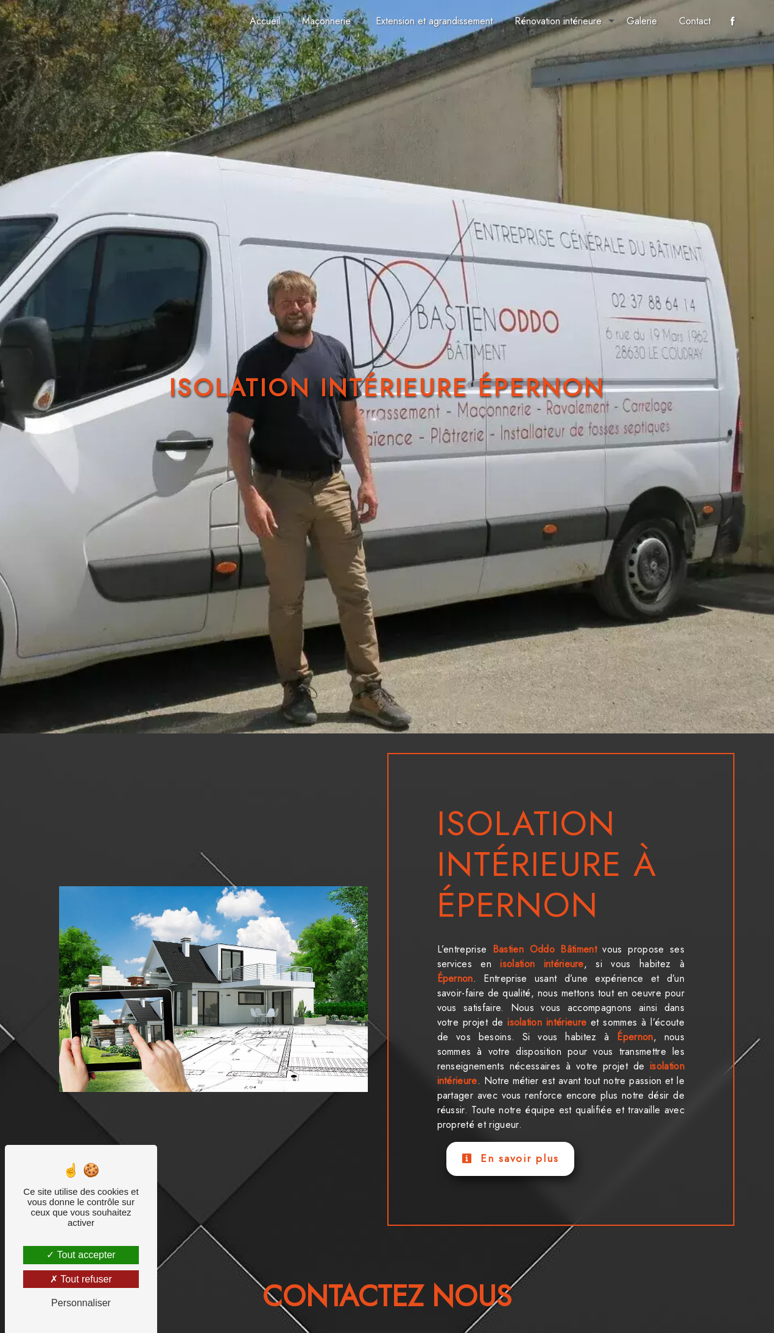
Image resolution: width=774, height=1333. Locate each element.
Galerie (642, 21)
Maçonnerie (326, 21)
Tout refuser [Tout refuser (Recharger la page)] (81, 1279)
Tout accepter (80, 1255)
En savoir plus (510, 1158)
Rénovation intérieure (558, 21)
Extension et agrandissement (434, 21)
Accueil (265, 21)
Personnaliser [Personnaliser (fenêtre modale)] (81, 1303)
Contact (695, 21)
